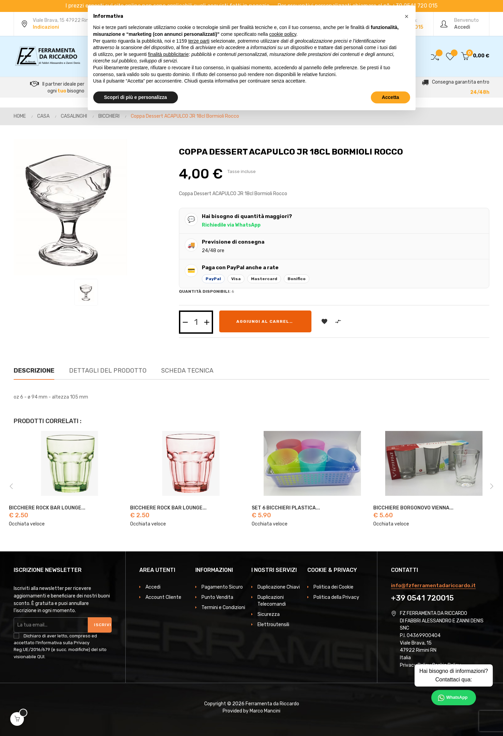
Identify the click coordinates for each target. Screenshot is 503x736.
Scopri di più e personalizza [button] (135, 97)
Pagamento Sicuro (222, 587)
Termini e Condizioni (223, 607)
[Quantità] (196, 322)
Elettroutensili (273, 624)
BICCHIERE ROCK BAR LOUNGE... (47, 508)
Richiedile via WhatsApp (231, 225)
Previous (11, 486)
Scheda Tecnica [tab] (187, 370)
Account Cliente (163, 597)
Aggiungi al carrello (266, 321)
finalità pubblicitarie (168, 54)
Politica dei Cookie (333, 587)
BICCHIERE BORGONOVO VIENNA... (413, 508)
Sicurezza (268, 614)
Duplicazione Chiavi (278, 587)
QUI (40, 656)
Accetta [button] (390, 97)
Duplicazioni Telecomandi (271, 600)
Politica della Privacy (336, 597)
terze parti (198, 41)
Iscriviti (103, 624)
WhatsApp (456, 697)
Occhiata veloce (27, 524)
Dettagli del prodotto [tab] (107, 370)
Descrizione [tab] (34, 370)
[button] (406, 16)
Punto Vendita (217, 597)
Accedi (152, 587)
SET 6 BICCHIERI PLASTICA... (286, 508)
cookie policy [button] (282, 34)
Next (492, 486)
